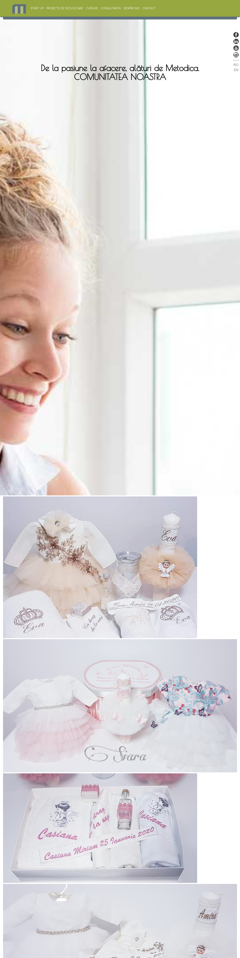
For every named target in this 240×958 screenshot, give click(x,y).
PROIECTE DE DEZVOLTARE (66, 8)
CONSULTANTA (111, 8)
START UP (37, 8)
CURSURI (92, 8)
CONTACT (149, 8)
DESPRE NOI (132, 8)
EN (236, 70)
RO (236, 65)
